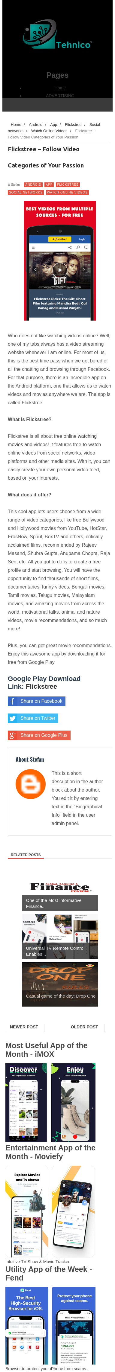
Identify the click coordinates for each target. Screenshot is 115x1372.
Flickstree (68, 184)
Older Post (84, 1027)
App (49, 184)
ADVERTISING (60, 95)
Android (33, 184)
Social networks (26, 192)
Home (60, 88)
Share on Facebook (35, 701)
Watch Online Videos (67, 192)
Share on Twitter (31, 718)
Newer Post (24, 1027)
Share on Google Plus (38, 735)
